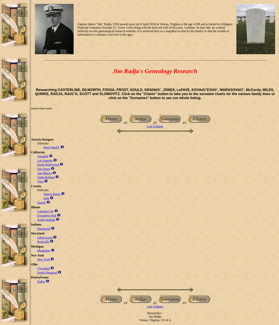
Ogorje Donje (51, 194)
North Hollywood (48, 164)
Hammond (43, 228)
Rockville (43, 241)
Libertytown (45, 237)
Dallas (41, 281)
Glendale (42, 156)
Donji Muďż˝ (51, 147)
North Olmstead (47, 272)
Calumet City (45, 211)
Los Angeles (45, 160)
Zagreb (41, 202)
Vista (40, 181)
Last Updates (155, 126)
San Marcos (44, 173)
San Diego (43, 169)
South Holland (46, 219)
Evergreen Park (46, 215)
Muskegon (43, 250)
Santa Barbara (46, 177)
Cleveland (43, 268)
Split (46, 198)
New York (43, 259)
